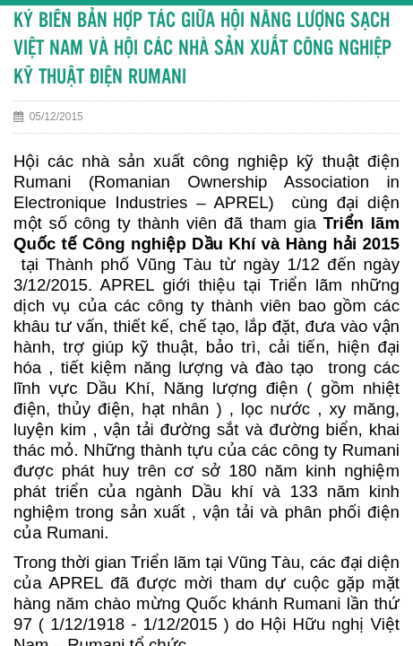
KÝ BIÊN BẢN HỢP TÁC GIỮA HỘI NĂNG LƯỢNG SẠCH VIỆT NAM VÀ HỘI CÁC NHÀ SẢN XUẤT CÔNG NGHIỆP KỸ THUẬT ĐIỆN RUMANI (202, 49)
